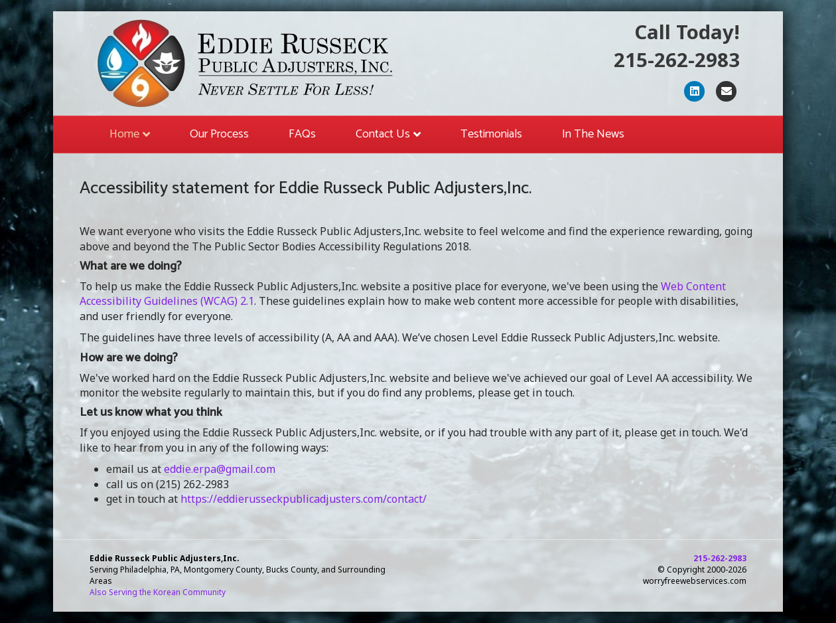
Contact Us (383, 134)
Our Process (219, 134)
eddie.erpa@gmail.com (219, 469)
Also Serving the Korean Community (158, 592)
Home (124, 134)
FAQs (302, 134)
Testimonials (491, 134)
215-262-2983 (677, 59)
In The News (593, 134)
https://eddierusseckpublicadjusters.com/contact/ (303, 498)
